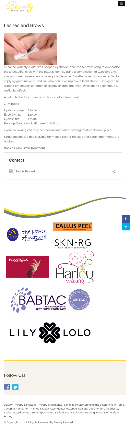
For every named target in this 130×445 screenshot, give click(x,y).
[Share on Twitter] (126, 226)
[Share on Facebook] (126, 219)
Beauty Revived (63, 422)
